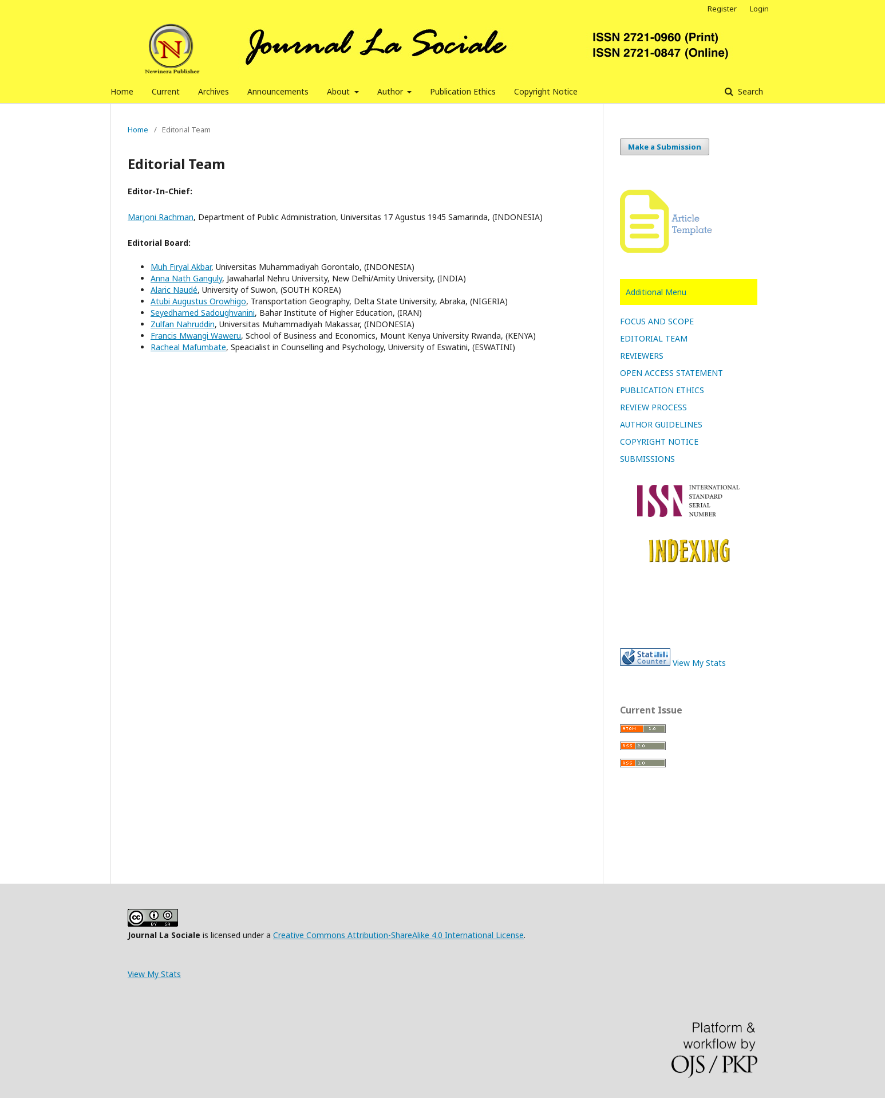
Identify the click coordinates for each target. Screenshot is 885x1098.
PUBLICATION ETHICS (662, 390)
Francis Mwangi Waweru (196, 335)
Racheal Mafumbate (188, 347)
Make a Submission (664, 147)
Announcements (278, 91)
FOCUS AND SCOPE (657, 321)
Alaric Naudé (174, 289)
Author (391, 91)
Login (759, 8)
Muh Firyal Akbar (181, 266)
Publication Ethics (463, 91)
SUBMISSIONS (647, 458)
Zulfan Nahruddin (183, 324)
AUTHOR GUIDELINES (661, 424)
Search (749, 91)
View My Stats (699, 662)
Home (121, 91)
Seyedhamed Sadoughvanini (203, 312)
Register (722, 8)
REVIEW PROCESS (653, 407)
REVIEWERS (641, 355)
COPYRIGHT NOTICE (659, 441)
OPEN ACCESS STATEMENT (671, 372)
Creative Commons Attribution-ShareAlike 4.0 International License (398, 935)
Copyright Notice (546, 91)
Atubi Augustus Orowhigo (198, 301)
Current (166, 91)
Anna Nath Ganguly (186, 278)
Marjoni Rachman (160, 216)
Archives (213, 91)
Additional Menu (656, 292)
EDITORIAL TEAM (654, 338)
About (339, 91)
